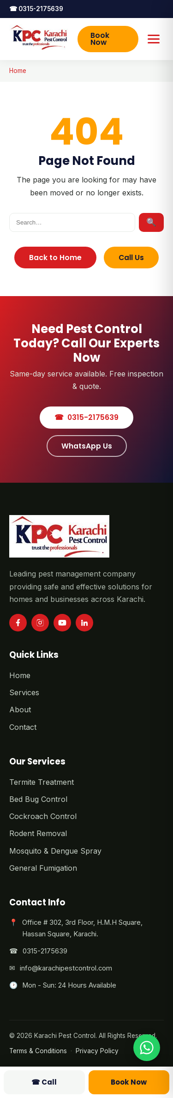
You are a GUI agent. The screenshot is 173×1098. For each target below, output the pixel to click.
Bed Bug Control (38, 799)
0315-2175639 (36, 8)
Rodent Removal (38, 833)
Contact (22, 727)
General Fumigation (43, 868)
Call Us (131, 257)
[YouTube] (62, 622)
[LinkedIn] (84, 622)
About (20, 709)
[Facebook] (18, 622)
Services (24, 692)
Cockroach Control (43, 816)
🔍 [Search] (151, 222)
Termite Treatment (41, 782)
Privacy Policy (97, 1051)
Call (44, 1082)
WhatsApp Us (86, 446)
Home (17, 70)
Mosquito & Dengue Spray (55, 850)
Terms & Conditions (38, 1051)
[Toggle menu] (154, 39)
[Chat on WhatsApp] (146, 1047)
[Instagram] (40, 622)
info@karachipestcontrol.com (66, 968)
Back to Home (55, 257)
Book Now (99, 39)
